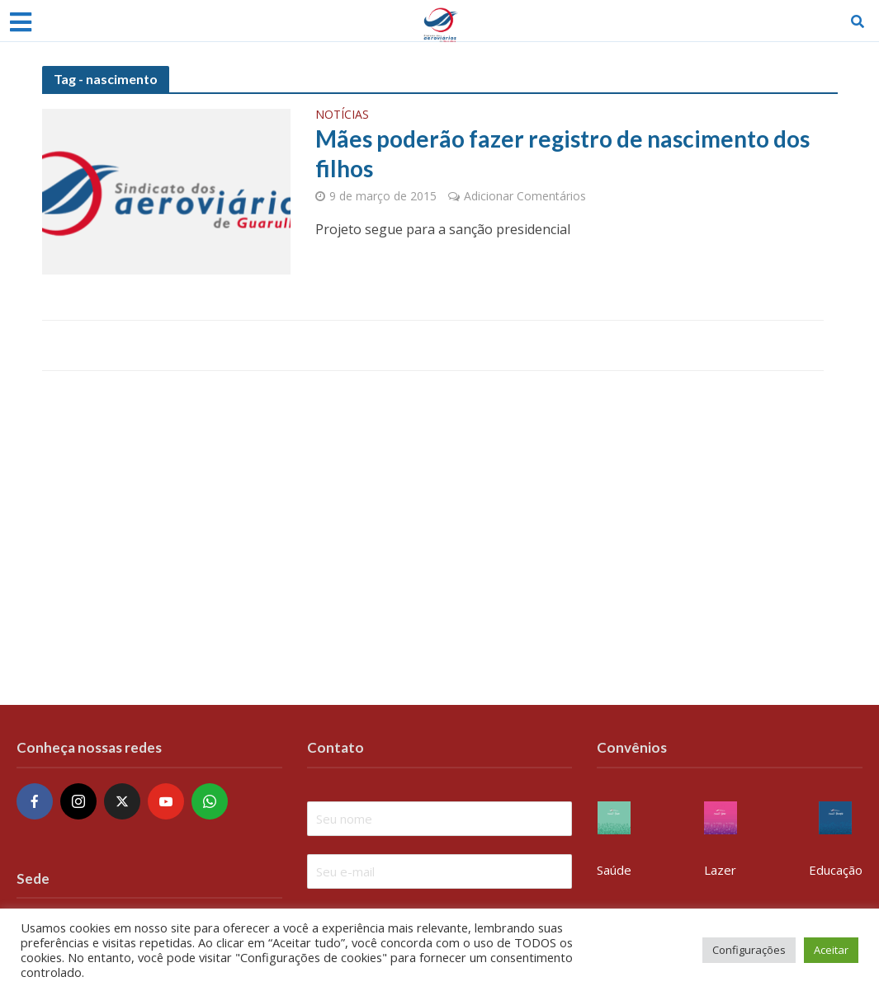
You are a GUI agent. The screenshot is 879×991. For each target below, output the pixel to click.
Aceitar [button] (831, 949)
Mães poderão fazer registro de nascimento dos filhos (562, 153)
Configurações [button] (749, 949)
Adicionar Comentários (525, 196)
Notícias (342, 115)
